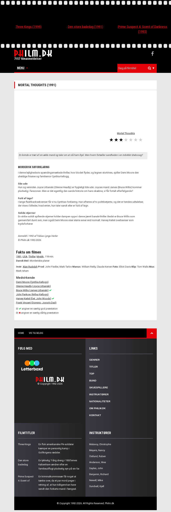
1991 (18, 256)
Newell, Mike (96, 480)
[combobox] (137, 68)
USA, (25, 256)
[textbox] (138, 68)
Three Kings (24, 444)
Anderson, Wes (97, 462)
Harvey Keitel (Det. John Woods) (33, 298)
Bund (92, 380)
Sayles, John (96, 468)
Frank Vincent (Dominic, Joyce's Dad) (36, 302)
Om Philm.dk (97, 408)
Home (21, 333)
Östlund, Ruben (97, 456)
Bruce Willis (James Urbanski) (32, 290)
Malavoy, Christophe (100, 444)
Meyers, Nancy (97, 450)
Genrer (94, 359)
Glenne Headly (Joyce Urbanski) (33, 286)
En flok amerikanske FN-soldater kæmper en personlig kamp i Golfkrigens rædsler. (56, 448)
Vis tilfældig (36, 333)
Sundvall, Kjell (96, 486)
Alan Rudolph (30, 266)
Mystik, (40, 256)
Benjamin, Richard (99, 474)
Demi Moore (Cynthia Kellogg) (32, 282)
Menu (22, 68)
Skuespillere (98, 387)
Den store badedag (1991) (85, 27)
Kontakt (95, 415)
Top (91, 373)
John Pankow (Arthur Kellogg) (32, 294)
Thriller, (32, 256)
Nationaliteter (99, 401)
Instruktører (99, 394)
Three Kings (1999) (28, 27)
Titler (93, 366)
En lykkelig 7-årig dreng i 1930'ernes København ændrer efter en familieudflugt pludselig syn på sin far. (59, 464)
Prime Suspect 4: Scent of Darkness (26, 480)
